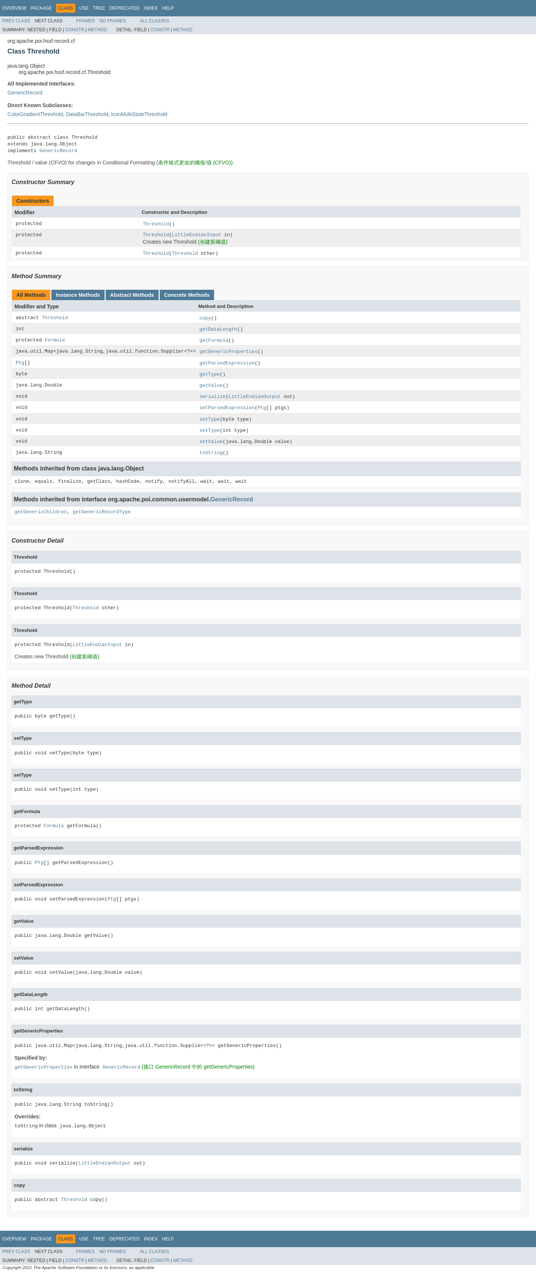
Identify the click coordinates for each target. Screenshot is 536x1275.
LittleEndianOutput (255, 396)
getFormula (214, 340)
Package (41, 8)
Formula (55, 340)
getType (210, 374)
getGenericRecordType (102, 512)
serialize (213, 396)
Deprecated (124, 8)
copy (205, 318)
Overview (14, 8)
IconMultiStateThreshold (139, 114)
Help (167, 8)
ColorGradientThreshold (35, 114)
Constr (74, 29)
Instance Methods (78, 295)
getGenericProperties (229, 351)
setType (210, 419)
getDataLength (218, 329)
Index (151, 8)
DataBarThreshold (87, 114)
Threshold (156, 224)
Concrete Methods (187, 295)
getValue (211, 385)
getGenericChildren (41, 512)
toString (211, 453)
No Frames (112, 20)
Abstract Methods (132, 295)
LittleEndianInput (196, 235)
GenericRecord (24, 93)
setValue (211, 441)
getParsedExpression (227, 363)
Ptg (20, 363)
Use (84, 8)
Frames (85, 20)
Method (97, 29)
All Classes (154, 20)
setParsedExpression (227, 408)
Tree (99, 8)
